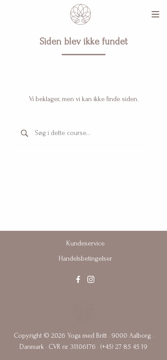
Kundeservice (85, 243)
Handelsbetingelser (85, 258)
